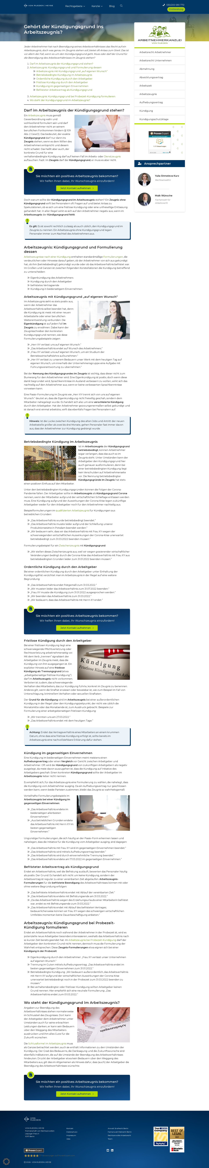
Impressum (71, 1135)
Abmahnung (146, 69)
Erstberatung (176, 9)
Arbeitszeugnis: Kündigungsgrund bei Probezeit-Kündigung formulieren (72, 96)
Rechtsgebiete (73, 6)
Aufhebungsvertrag (151, 102)
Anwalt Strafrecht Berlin (118, 1128)
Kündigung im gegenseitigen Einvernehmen (62, 86)
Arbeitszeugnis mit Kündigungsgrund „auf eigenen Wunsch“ (71, 71)
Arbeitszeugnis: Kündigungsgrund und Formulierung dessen (65, 67)
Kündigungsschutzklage (154, 119)
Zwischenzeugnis (69, 545)
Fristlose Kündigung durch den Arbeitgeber (62, 82)
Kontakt (69, 1128)
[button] (121, 5)
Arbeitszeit (145, 85)
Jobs (68, 1139)
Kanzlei (96, 6)
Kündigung (146, 110)
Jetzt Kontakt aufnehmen (77, 188)
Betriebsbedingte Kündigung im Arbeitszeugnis (64, 75)
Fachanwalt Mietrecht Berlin (120, 1132)
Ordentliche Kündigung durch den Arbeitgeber (64, 78)
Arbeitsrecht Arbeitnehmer (155, 52)
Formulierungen (113, 256)
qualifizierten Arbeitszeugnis (72, 510)
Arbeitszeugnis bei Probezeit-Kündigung (92, 940)
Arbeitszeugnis (36, 115)
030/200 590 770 (173, 5)
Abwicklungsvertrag (151, 77)
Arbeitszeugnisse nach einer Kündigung (47, 256)
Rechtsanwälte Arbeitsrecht (119, 1135)
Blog (112, 6)
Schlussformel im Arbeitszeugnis (47, 1043)
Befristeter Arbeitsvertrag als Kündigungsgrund (64, 90)
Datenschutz (71, 1132)
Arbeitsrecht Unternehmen (155, 60)
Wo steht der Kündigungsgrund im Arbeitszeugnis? (60, 100)
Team (110, 1139)
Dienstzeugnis (112, 156)
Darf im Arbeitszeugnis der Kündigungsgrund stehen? (61, 63)
